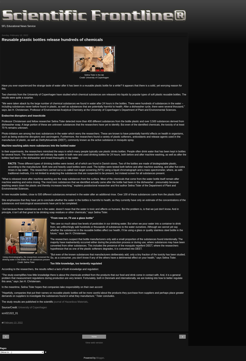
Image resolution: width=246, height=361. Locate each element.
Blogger (100, 358)
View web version (94, 342)
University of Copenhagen (32, 307)
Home (94, 337)
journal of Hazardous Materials (71, 301)
